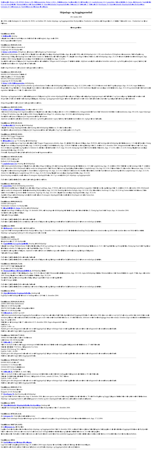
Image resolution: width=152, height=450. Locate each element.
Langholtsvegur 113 (98, 2)
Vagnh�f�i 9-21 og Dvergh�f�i (15, 244)
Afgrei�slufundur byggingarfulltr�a (56, 4)
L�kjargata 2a (15, 7)
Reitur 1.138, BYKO (17, 2)
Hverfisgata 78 (103, 4)
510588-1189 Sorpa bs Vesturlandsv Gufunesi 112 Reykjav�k (14, 205)
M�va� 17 (84, 4)
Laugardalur (110, 2)
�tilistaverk (137, 2)
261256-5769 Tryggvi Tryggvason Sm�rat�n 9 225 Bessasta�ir (12, 137)
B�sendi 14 (74, 4)
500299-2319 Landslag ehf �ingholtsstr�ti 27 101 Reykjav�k (13, 240)
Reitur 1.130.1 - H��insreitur (56, 2)
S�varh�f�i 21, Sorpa (123, 2)
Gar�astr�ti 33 (74, 2)
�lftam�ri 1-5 (85, 2)
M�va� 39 (93, 4)
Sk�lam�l (5, 2)
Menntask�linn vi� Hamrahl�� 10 (30, 4)
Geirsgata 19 (5, 7)
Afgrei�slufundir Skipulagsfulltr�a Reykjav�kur (126, 4)
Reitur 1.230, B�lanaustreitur (35, 2)
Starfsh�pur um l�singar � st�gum (34, 7)
